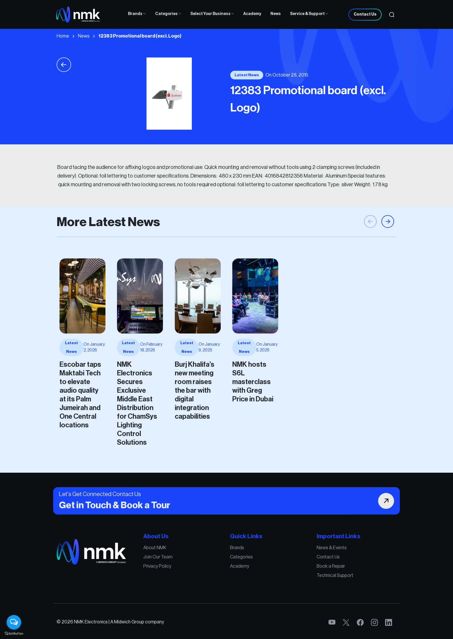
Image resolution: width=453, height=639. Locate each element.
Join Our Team (181, 563)
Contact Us (365, 14)
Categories (168, 14)
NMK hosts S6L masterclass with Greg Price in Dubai (168, 371)
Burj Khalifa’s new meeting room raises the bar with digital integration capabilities (130, 377)
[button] (387, 246)
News (275, 14)
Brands (137, 14)
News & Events (295, 557)
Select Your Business (212, 14)
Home (63, 36)
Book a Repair (294, 570)
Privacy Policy (181, 570)
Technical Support (297, 576)
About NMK (179, 557)
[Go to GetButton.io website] (14, 633)
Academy (252, 14)
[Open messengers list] (14, 622)
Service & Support (309, 14)
